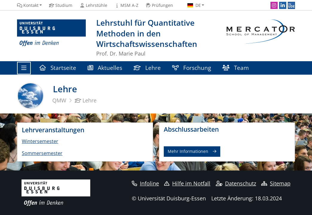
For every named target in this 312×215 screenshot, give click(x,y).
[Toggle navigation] (24, 68)
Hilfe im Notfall (187, 183)
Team (235, 68)
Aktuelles (105, 68)
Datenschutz (236, 183)
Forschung (191, 68)
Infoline (145, 183)
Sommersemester (42, 153)
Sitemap (275, 183)
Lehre (147, 68)
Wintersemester (40, 141)
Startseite (57, 68)
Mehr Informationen (188, 151)
